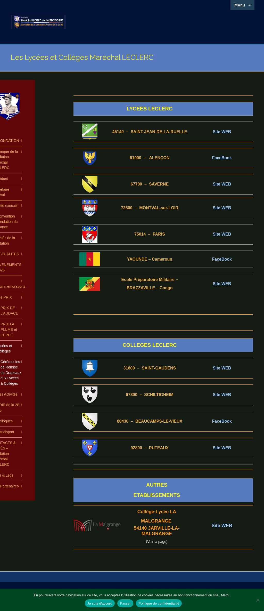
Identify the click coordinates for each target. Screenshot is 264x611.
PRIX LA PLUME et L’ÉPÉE (9, 329)
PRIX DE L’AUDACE (9, 310)
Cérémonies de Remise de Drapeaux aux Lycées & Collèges (11, 372)
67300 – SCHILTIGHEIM (150, 394)
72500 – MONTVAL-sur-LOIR (149, 208)
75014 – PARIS (149, 234)
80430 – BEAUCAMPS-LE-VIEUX (149, 421)
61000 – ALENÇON (149, 158)
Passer (125, 603)
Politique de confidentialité (158, 603)
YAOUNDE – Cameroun (149, 259)
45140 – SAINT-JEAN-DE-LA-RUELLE (149, 132)
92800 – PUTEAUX (150, 448)
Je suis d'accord (99, 603)
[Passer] (257, 599)
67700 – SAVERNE (150, 184)
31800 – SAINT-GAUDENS (149, 368)
